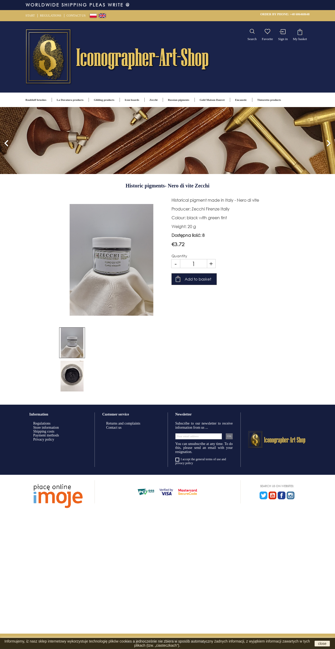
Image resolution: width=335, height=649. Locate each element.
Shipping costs (43, 431)
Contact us (76, 15)
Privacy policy (43, 439)
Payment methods (46, 435)
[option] (167, 140)
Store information (46, 427)
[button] (6, 140)
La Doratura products (70, 99)
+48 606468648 (300, 14)
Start (30, 15)
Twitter (263, 495)
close (322, 644)
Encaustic (241, 99)
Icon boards (132, 99)
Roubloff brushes (36, 99)
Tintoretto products (269, 99)
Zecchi (154, 99)
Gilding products (104, 99)
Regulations (50, 15)
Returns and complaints (123, 423)
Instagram (290, 495)
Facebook (281, 495)
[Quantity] (193, 263)
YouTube (272, 495)
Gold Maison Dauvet (212, 99)
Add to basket (198, 279)
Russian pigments (178, 99)
